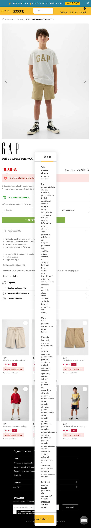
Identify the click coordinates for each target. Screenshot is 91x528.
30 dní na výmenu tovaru (45, 293)
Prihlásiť (73, 11)
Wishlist (64, 11)
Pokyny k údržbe (10, 276)
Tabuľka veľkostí (68, 210)
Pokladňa (83, 10)
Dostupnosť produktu (45, 288)
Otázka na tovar (45, 298)
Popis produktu (45, 231)
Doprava (45, 282)
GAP (5, 358)
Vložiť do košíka (33, 219)
